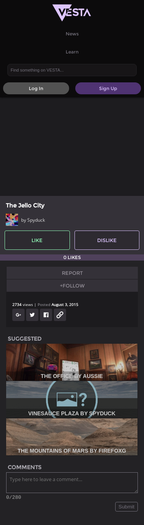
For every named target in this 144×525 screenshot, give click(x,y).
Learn (72, 52)
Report (72, 273)
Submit (126, 508)
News (72, 34)
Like (37, 240)
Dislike (107, 240)
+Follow (72, 286)
